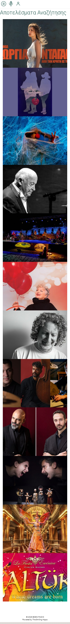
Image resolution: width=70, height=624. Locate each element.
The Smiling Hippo (40, 619)
